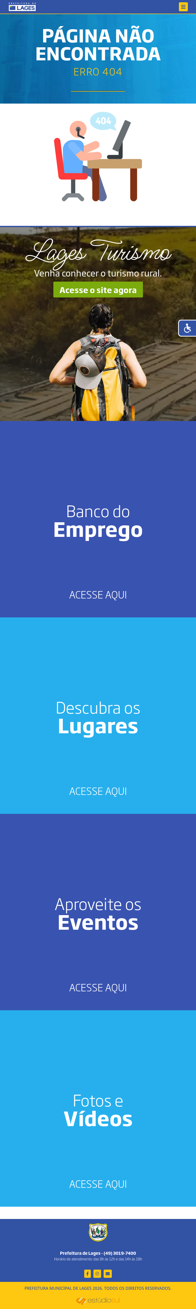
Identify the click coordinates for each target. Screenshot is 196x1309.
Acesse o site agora (98, 289)
